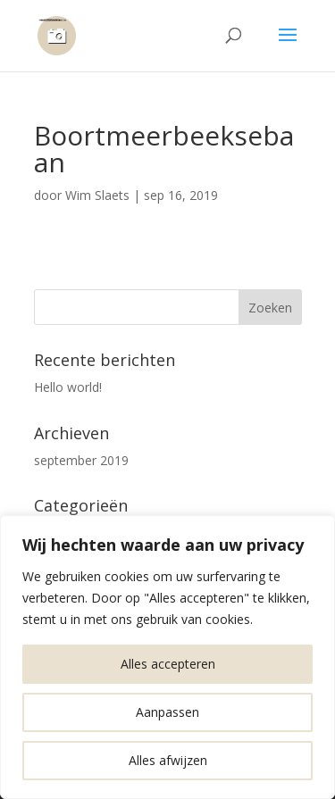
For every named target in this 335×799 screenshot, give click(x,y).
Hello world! (68, 387)
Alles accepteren (168, 663)
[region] (167, 657)
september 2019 (81, 460)
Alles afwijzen (168, 760)
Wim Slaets (97, 195)
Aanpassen (167, 711)
